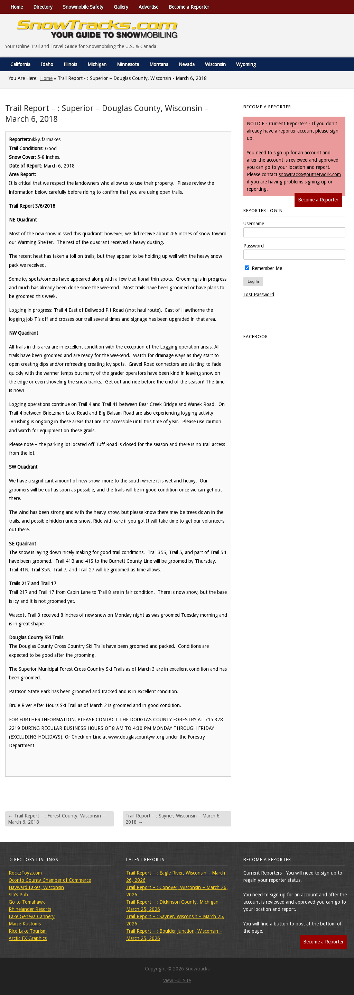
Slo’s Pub (18, 894)
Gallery (121, 7)
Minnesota (128, 64)
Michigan (96, 64)
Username (253, 223)
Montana (158, 64)
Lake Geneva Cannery (32, 916)
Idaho (47, 64)
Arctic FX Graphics (28, 938)
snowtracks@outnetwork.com (310, 174)
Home (16, 7)
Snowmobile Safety (83, 7)
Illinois (70, 64)
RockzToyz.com (25, 873)
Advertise (148, 7)
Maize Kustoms (25, 923)
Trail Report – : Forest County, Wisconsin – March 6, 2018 (56, 819)
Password (253, 245)
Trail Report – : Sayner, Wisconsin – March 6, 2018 (173, 819)
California (20, 64)
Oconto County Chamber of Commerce (50, 880)
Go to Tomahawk (27, 902)
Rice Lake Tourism (28, 931)
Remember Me (263, 268)
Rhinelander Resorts (30, 909)
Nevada (187, 64)
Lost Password (258, 294)
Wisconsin (215, 64)
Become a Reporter (189, 7)
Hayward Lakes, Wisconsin (36, 887)
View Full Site (177, 980)
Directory (43, 7)
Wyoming (246, 64)
